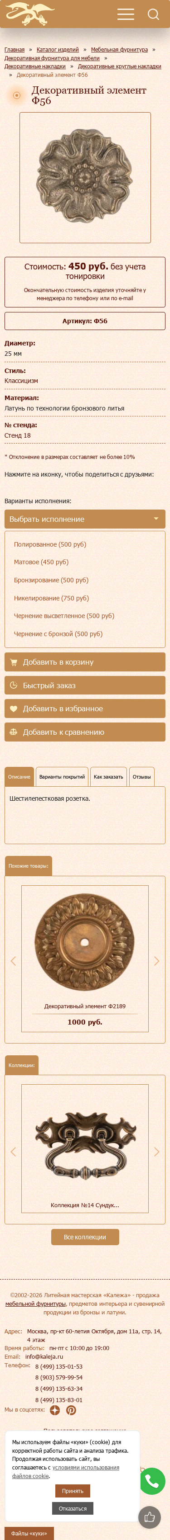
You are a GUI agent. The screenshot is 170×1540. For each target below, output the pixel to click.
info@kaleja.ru (44, 1356)
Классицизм (21, 380)
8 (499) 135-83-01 (59, 1399)
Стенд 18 (18, 435)
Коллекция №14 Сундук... (85, 1205)
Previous (13, 960)
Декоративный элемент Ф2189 (85, 1006)
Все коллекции (85, 1237)
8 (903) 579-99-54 (59, 1377)
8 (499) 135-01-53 (59, 1366)
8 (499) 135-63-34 (59, 1388)
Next (157, 960)
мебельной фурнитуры (35, 1303)
